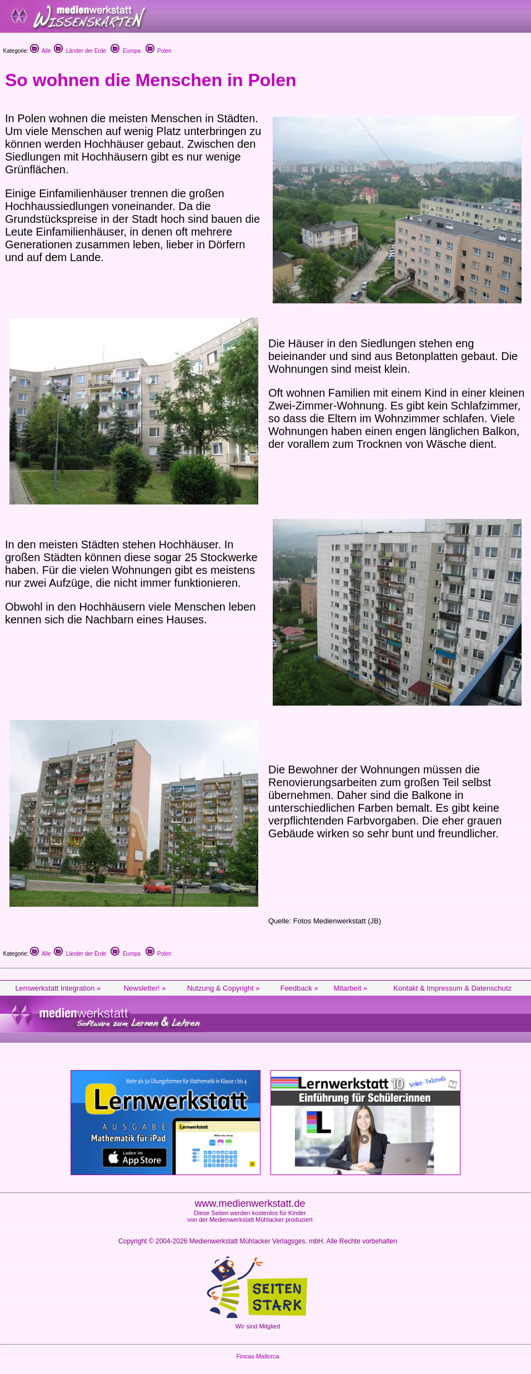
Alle (40, 51)
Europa (126, 51)
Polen (159, 51)
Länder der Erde (80, 51)
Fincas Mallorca (257, 1356)
